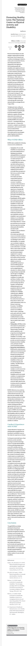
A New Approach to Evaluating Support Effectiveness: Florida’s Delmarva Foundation (16, 629)
